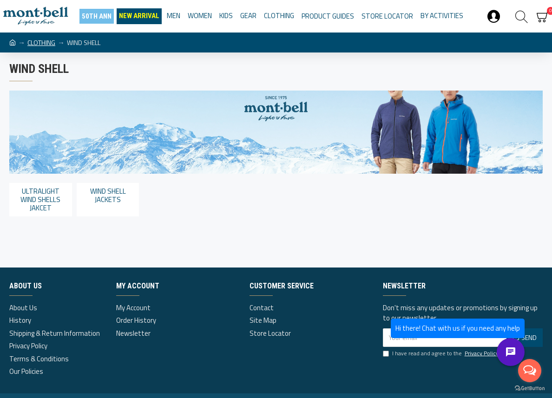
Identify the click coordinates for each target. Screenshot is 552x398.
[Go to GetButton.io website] (530, 388)
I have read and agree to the (441, 353)
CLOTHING (41, 42)
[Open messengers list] (529, 370)
